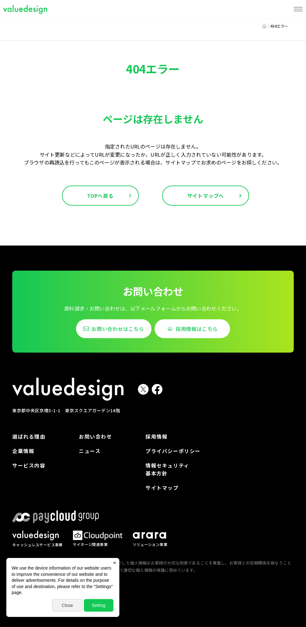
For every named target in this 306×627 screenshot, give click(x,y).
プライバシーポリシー (173, 451)
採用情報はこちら (197, 328)
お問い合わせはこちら (117, 328)
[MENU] (298, 9)
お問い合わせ (95, 436)
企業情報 (23, 451)
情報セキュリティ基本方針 (167, 469)
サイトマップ (162, 487)
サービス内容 (29, 465)
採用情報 (156, 436)
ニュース (90, 451)
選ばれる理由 (29, 436)
